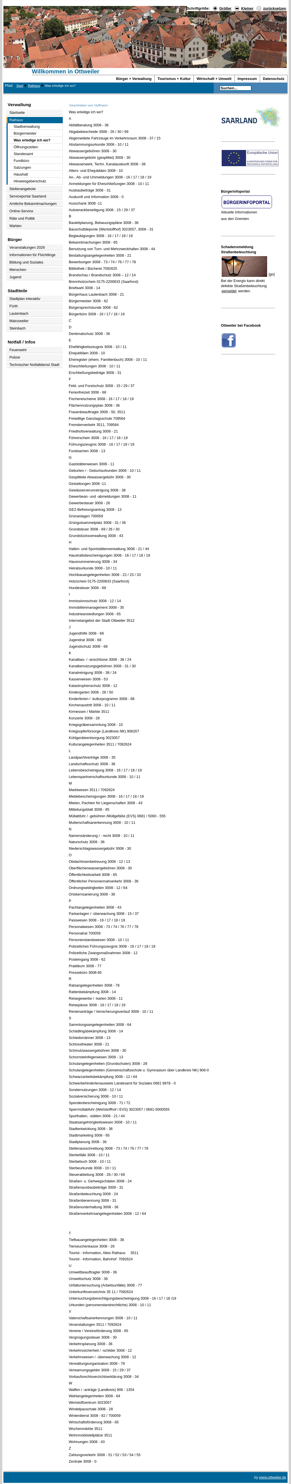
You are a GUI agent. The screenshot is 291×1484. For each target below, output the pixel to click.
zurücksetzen (274, 8)
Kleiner (247, 8)
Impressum (247, 79)
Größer (225, 8)
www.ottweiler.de (272, 1477)
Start (19, 85)
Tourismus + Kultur (174, 79)
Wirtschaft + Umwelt (214, 79)
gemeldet (229, 291)
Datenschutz (273, 79)
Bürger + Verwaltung (134, 79)
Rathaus (34, 85)
